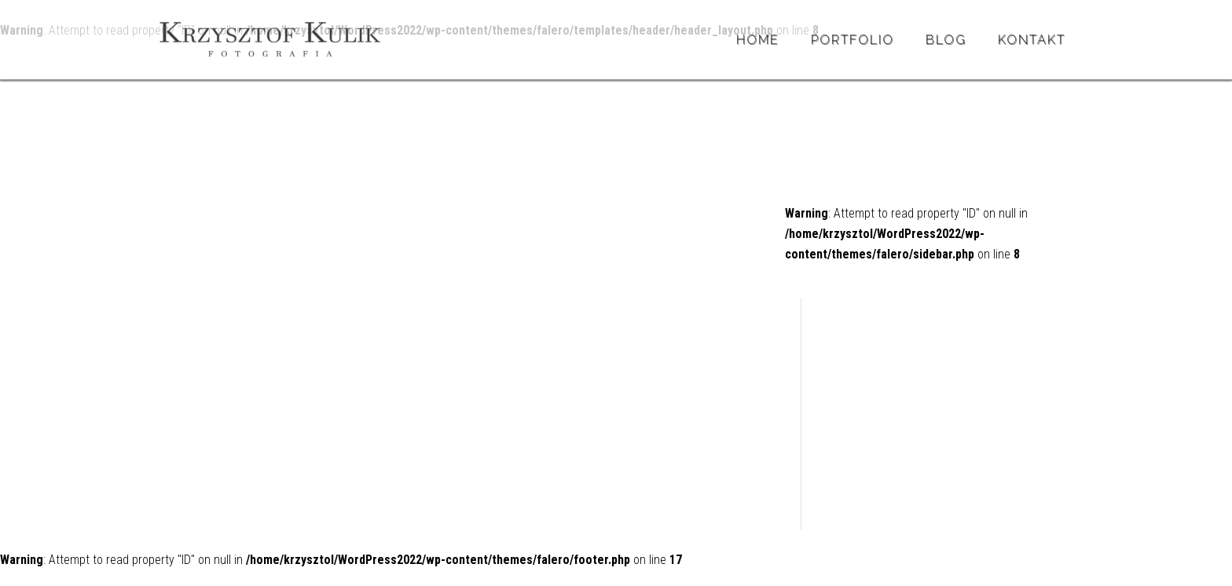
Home (757, 39)
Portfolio (852, 39)
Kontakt (1031, 39)
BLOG (946, 39)
